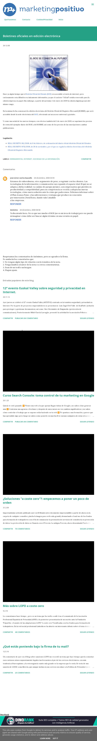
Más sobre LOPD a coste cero (23, 606)
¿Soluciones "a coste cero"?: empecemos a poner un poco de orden (46, 501)
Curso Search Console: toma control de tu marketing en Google (48, 395)
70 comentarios (22, 529)
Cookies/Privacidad (43, 19)
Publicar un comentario (26, 318)
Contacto (25, 19)
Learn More (45, 738)
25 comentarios (22, 673)
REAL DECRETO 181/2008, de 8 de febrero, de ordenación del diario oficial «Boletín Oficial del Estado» (49, 143)
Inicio (59, 19)
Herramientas (16, 159)
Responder (15, 204)
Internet (28, 159)
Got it (55, 738)
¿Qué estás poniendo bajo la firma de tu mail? (36, 646)
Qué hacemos (8, 19)
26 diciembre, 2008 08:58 (30, 210)
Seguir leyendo (87, 318)
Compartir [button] (86, 159)
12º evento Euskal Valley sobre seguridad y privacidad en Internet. (44, 290)
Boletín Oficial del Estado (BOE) (39, 94)
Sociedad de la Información (46, 159)
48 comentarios (22, 632)
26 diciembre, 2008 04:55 (44, 178)
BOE (36, 114)
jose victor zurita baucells (21, 178)
